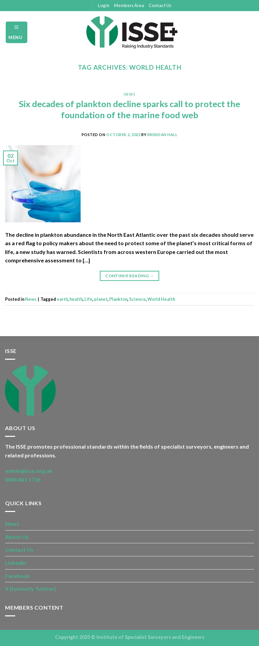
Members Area (129, 5)
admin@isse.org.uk (28, 470)
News (129, 94)
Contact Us (160, 5)
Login (103, 5)
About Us (17, 537)
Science (137, 299)
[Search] (251, 32)
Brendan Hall (162, 134)
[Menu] (16, 32)
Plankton (118, 299)
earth (62, 299)
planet (101, 299)
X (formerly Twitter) (30, 588)
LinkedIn (15, 562)
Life (88, 299)
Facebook (17, 576)
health (76, 299)
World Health (161, 299)
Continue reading (129, 275)
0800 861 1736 (22, 479)
